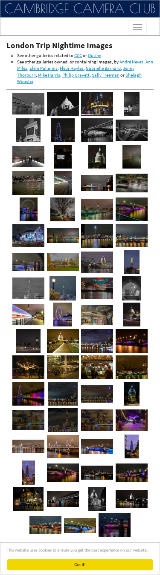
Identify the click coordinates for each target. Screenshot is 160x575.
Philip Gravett (76, 75)
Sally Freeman (105, 75)
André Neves (131, 62)
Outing (95, 55)
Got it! (81, 564)
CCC (78, 55)
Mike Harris (49, 75)
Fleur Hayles (72, 68)
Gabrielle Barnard (103, 68)
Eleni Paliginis (43, 68)
